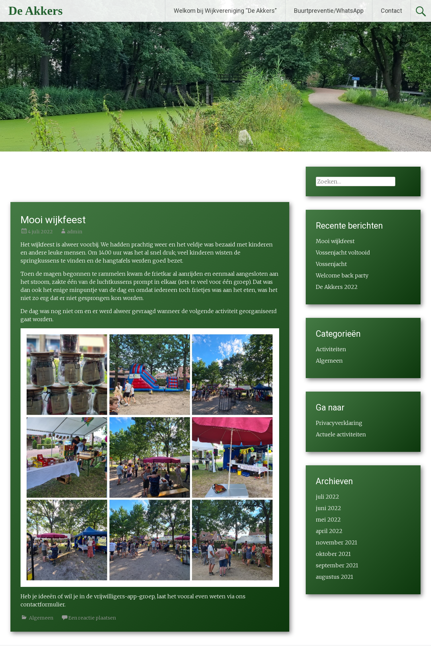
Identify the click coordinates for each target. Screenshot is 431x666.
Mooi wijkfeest (53, 220)
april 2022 (329, 531)
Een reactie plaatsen (92, 618)
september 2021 (337, 565)
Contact (391, 10)
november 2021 (336, 542)
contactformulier (43, 604)
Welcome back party (342, 275)
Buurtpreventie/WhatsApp (329, 10)
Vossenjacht (331, 264)
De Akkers (35, 11)
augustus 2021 (334, 576)
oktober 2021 (333, 554)
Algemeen (41, 618)
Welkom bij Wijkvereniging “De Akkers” (225, 10)
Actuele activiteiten (341, 434)
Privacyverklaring (339, 423)
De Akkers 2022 (337, 287)
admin (74, 232)
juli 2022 (327, 496)
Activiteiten (331, 349)
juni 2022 (328, 508)
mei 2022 (328, 519)
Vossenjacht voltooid (343, 252)
